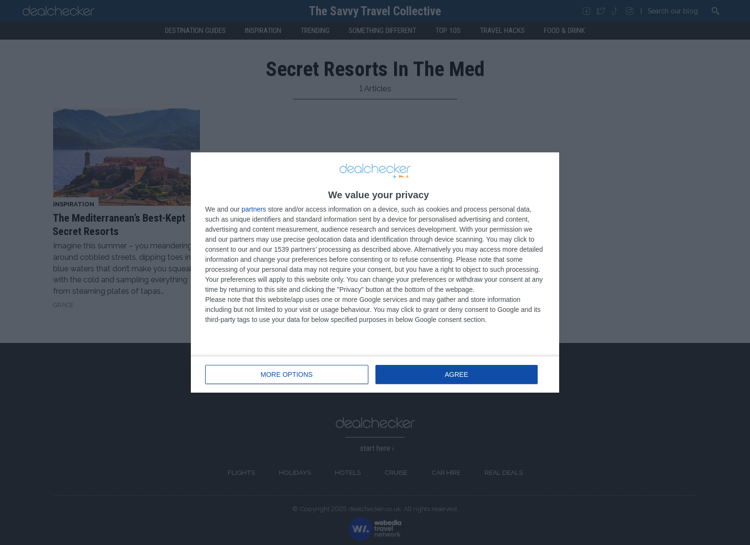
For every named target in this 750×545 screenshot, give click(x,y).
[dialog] (375, 272)
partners (254, 209)
